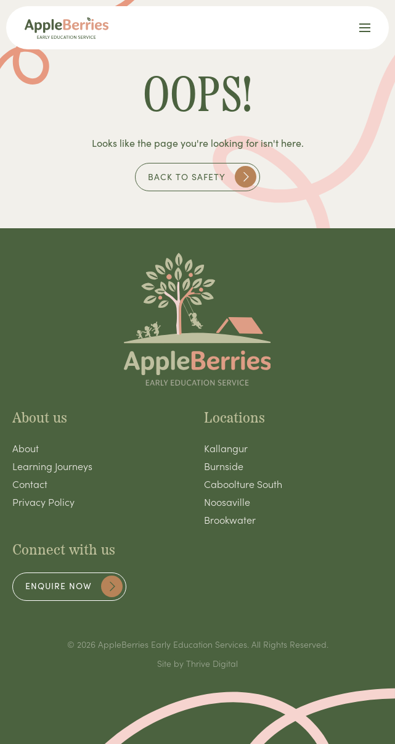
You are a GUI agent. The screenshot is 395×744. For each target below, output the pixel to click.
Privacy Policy (43, 501)
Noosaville (227, 501)
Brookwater (230, 519)
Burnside (223, 466)
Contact (29, 483)
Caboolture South (243, 483)
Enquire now (74, 586)
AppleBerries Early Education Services (172, 644)
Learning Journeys (52, 466)
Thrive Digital (212, 663)
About (25, 448)
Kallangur (226, 448)
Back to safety (202, 177)
